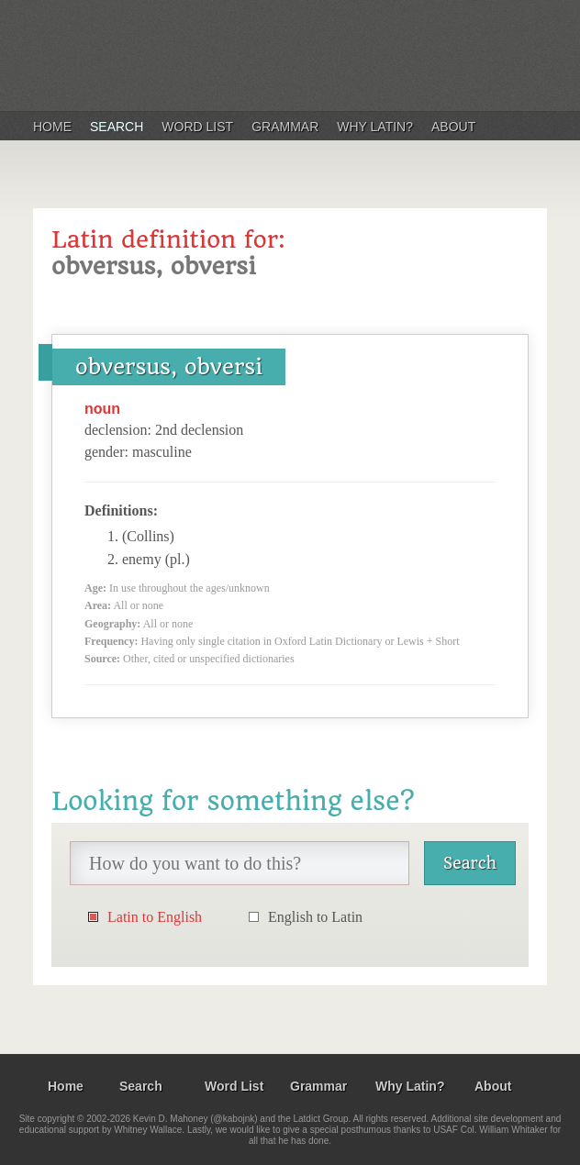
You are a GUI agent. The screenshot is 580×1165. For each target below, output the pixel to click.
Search (116, 126)
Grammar (284, 126)
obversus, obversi (168, 367)
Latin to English (154, 917)
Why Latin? (375, 126)
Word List (197, 126)
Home (52, 126)
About (453, 126)
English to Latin (315, 917)
